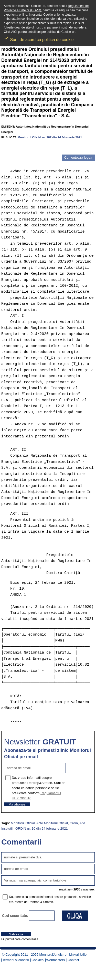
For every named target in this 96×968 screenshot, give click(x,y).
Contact (73, 960)
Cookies (37, 960)
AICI (14, 32)
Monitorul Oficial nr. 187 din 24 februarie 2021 (50, 137)
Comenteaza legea (78, 157)
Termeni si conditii (15, 960)
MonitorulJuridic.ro (52, 954)
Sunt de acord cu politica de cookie (39, 38)
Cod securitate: (15, 916)
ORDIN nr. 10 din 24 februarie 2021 (41, 828)
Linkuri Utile (78, 954)
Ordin (74, 823)
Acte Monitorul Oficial (52, 823)
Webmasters (55, 960)
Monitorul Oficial (23, 823)
